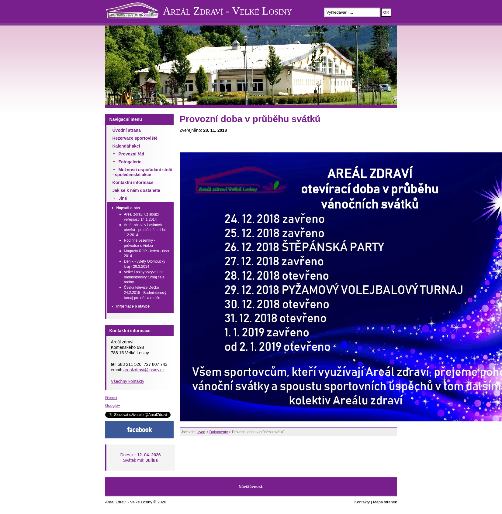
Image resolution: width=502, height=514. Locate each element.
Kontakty (362, 502)
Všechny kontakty (127, 381)
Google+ (112, 405)
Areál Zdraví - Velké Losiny (227, 11)
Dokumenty (218, 432)
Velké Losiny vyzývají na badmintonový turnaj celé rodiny (144, 277)
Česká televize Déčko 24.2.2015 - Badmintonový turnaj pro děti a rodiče (145, 292)
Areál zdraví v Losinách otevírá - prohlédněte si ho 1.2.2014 (145, 230)
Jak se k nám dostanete (136, 190)
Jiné (123, 198)
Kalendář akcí (126, 146)
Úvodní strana (127, 130)
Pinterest (111, 398)
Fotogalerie (130, 161)
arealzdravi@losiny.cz (143, 369)
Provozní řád (131, 153)
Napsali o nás (128, 208)
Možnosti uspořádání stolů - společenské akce (142, 172)
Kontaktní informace (133, 182)
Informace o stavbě (133, 306)
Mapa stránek (385, 502)
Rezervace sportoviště (135, 138)
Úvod (201, 432)
